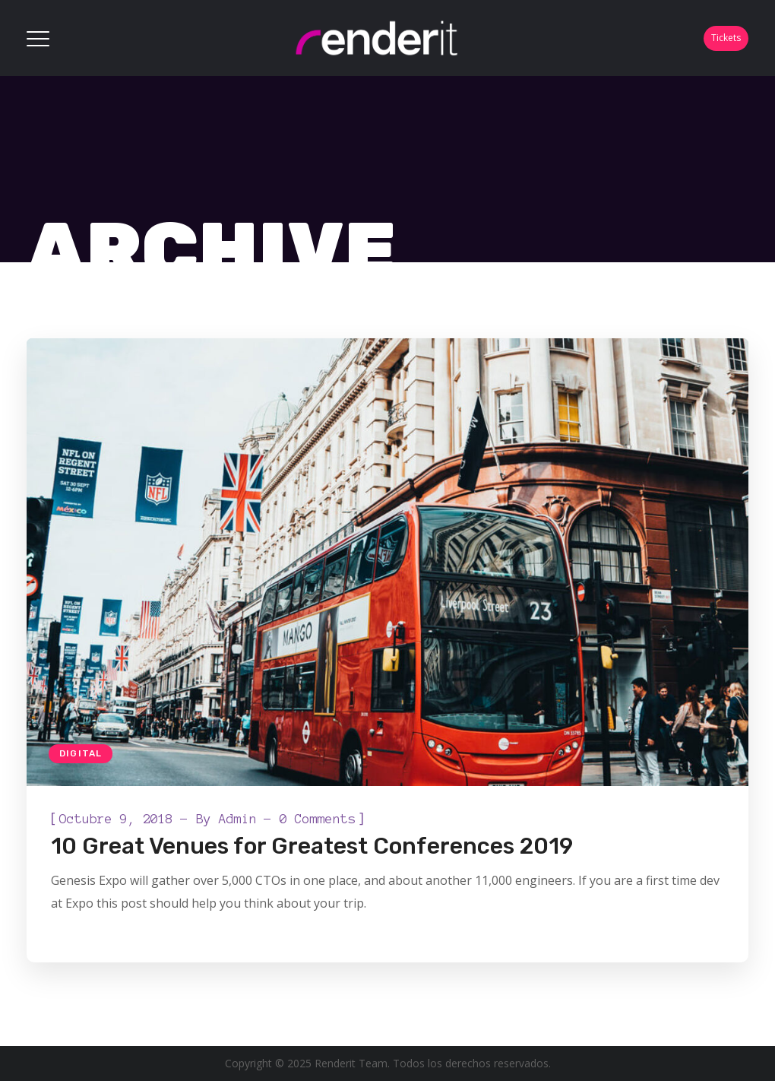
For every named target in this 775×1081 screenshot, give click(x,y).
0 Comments (318, 819)
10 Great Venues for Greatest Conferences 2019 (312, 846)
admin (238, 819)
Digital (80, 753)
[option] (387, 562)
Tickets (726, 37)
